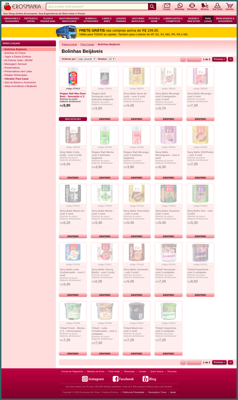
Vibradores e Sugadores (12, 19)
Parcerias (172, 371)
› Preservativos (11, 67)
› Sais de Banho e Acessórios (19, 82)
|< (183, 59)
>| (230, 59)
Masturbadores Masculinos (69, 19)
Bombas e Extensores (91, 19)
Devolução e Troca (157, 392)
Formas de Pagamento (72, 371)
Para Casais (208, 19)
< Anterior (193, 59)
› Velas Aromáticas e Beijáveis (20, 86)
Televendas (129, 371)
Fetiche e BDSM (154, 19)
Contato (142, 371)
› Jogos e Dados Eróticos (17, 56)
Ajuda (173, 392)
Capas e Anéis (107, 19)
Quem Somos (156, 371)
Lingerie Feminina (121, 19)
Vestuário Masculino (138, 19)
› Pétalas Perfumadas (15, 75)
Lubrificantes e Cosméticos (173, 19)
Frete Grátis (114, 371)
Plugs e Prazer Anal (48, 19)
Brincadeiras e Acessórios (225, 19)
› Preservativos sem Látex (17, 71)
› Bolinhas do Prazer (14, 52)
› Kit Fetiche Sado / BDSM (17, 60)
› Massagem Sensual (15, 64)
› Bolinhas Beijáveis (15, 49)
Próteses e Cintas (31, 19)
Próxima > (219, 59)
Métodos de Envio (95, 371)
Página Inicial (69, 44)
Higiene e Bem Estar (193, 19)
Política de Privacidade (133, 392)
